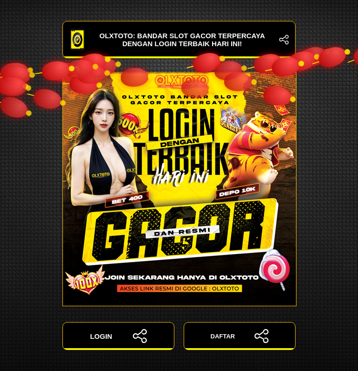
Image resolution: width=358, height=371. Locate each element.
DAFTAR (240, 336)
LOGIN (118, 336)
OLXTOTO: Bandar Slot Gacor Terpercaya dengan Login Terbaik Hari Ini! (179, 39)
